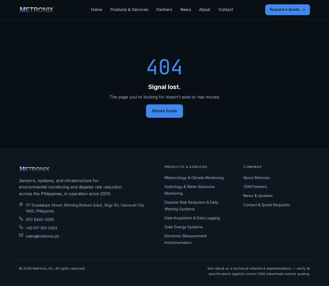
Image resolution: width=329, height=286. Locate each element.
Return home (164, 111)
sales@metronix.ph (42, 236)
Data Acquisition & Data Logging (192, 218)
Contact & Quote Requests (266, 205)
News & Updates (258, 195)
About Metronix (256, 177)
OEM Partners (255, 186)
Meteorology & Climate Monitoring (194, 177)
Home (96, 9)
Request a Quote (288, 9)
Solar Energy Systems (183, 227)
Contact (225, 9)
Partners (164, 9)
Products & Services (129, 9)
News (185, 9)
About (204, 9)
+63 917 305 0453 (41, 228)
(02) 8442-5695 (40, 219)
